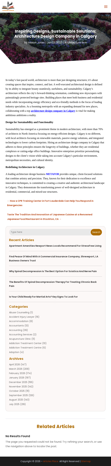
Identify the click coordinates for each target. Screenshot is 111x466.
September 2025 (18, 395)
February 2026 (17, 373)
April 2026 (14, 364)
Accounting (15, 330)
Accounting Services (20, 334)
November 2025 (18, 386)
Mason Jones (36, 42)
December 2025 (18, 382)
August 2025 (16, 399)
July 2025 (14, 404)
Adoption (14, 352)
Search (96, 232)
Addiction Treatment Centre (25, 347)
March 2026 (15, 368)
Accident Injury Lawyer (21, 316)
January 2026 (16, 377)
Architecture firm (76, 42)
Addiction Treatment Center (25, 343)
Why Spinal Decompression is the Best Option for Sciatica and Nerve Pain (53, 271)
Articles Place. (51, 461)
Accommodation (19, 321)
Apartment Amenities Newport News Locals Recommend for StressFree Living (55, 245)
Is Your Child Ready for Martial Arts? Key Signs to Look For (43, 296)
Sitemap (86, 461)
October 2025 (17, 391)
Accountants (16, 325)
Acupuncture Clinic (20, 339)
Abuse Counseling (19, 312)
